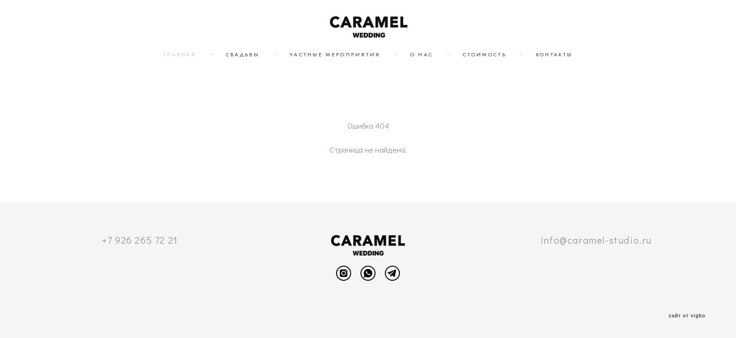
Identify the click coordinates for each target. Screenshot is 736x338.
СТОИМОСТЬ (484, 54)
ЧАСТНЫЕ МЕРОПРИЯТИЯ (335, 54)
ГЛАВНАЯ (179, 54)
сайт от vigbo (687, 316)
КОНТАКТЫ (554, 54)
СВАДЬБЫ (243, 54)
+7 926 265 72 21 (140, 240)
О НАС (422, 54)
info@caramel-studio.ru (596, 240)
